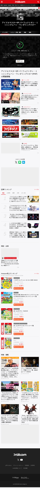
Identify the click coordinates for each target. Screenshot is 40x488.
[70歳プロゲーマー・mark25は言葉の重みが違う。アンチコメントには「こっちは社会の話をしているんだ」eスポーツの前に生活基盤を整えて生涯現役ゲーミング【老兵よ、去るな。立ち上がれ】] (10, 362)
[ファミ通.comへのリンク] (20, 2)
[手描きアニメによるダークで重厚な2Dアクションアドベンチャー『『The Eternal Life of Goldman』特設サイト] (10, 253)
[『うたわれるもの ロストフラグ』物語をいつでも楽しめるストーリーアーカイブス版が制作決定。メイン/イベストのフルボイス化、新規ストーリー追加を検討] (33, 208)
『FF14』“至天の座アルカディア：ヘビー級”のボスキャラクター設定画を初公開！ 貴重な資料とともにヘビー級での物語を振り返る (29, 420)
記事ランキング (6, 189)
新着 (2, 5)
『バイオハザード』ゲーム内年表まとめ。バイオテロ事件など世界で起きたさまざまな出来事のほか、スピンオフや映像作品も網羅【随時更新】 (9, 420)
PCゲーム (17, 5)
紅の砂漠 (25, 143)
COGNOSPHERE (24, 100)
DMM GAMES (24, 113)
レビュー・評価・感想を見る (19, 50)
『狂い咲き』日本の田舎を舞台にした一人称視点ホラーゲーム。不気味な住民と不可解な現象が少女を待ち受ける (18, 216)
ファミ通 (23, 86)
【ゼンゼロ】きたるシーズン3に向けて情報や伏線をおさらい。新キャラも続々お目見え (30, 97)
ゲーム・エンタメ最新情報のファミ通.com (9, 8)
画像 (25, 32)
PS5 (13, 5)
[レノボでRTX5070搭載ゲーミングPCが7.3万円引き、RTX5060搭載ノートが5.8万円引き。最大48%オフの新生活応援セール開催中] (33, 226)
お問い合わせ (8, 466)
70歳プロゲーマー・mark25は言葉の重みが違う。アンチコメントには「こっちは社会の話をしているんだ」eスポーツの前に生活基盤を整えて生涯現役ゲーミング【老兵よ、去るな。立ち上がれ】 (10, 373)
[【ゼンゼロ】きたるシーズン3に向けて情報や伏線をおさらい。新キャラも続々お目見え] (10, 98)
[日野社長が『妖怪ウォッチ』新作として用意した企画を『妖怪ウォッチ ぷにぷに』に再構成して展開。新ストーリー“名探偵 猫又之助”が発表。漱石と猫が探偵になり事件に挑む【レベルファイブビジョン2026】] (33, 234)
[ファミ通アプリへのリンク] (15, 478)
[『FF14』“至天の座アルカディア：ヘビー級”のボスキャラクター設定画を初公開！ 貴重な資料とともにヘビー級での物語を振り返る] (30, 410)
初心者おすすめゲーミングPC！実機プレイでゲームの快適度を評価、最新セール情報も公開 (29, 83)
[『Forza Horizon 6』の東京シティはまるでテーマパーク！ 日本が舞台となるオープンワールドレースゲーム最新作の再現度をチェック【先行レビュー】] (10, 387)
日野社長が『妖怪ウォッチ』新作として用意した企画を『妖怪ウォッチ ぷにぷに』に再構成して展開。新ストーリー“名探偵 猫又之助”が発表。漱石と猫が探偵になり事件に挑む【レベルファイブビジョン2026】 (18, 235)
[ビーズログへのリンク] (25, 478)
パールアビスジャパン (25, 150)
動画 (30, 32)
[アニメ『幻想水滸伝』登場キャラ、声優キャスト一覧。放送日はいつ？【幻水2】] (30, 362)
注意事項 (33, 466)
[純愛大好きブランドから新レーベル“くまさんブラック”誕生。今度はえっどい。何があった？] (10, 111)
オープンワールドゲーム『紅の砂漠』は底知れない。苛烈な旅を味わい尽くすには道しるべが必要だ (29, 147)
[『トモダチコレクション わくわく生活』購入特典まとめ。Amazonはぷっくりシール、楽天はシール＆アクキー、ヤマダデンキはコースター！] (30, 387)
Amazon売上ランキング (9, 274)
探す (22, 61)
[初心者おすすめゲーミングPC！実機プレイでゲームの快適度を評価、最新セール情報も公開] (10, 84)
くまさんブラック (26, 106)
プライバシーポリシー (18, 466)
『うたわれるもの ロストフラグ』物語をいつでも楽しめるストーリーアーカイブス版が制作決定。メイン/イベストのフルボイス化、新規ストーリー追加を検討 (18, 208)
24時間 (8, 193)
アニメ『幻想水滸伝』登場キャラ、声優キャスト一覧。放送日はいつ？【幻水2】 (29, 370)
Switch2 (5, 5)
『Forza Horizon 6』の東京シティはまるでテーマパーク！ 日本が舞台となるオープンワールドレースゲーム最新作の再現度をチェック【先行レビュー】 (9, 397)
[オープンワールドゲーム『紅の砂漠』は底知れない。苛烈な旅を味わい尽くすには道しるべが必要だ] (10, 148)
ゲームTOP (5, 32)
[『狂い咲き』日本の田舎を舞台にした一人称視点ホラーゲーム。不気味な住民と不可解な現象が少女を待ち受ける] (33, 217)
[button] (20, 65)
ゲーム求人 (33, 5)
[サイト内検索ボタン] (38, 2)
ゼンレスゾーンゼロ (27, 93)
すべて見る (36, 189)
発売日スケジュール (25, 5)
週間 (13, 193)
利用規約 (27, 466)
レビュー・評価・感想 (16, 32)
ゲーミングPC (26, 80)
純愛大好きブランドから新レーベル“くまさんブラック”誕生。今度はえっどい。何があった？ (29, 110)
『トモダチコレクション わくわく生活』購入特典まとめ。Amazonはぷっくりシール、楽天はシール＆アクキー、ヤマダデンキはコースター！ (30, 397)
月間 (18, 193)
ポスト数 (23, 193)
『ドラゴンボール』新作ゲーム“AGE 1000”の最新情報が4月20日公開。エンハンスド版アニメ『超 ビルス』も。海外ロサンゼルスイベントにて (18, 199)
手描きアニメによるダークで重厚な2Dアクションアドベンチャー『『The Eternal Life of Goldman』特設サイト (9, 263)
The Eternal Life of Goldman (10, 258)
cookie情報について (17, 468)
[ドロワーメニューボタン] (2, 2)
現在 (3, 193)
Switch (9, 5)
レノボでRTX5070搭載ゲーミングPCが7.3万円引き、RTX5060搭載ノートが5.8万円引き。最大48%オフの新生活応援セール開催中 (18, 226)
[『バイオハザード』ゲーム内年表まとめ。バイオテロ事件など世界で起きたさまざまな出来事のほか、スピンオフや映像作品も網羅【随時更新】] (10, 410)
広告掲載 (25, 468)
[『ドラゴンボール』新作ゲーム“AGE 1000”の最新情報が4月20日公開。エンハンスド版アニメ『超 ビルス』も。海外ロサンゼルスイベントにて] (33, 199)
